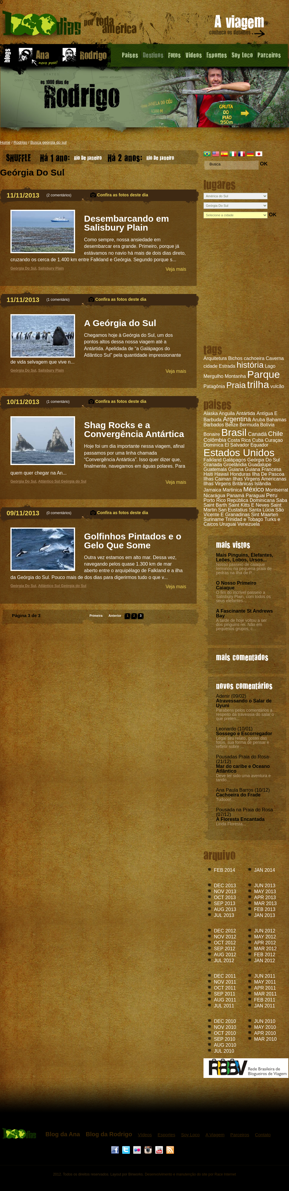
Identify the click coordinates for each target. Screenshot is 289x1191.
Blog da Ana (62, 1134)
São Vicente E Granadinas (243, 512)
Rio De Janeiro (71, 156)
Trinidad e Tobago (244, 519)
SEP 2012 (224, 948)
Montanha (235, 376)
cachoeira (254, 358)
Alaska (210, 413)
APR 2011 (265, 987)
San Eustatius (233, 509)
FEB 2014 (224, 870)
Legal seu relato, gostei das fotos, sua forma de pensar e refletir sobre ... (242, 742)
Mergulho (213, 376)
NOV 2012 (225, 936)
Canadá (257, 434)
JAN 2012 (264, 960)
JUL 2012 (224, 960)
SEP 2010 (224, 1039)
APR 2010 (265, 1033)
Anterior (114, 615)
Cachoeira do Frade (238, 794)
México (253, 489)
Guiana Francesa (263, 469)
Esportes (216, 55)
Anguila (227, 413)
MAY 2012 (265, 936)
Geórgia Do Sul (263, 459)
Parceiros (269, 55)
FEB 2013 (264, 909)
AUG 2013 (225, 909)
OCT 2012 (225, 942)
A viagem (237, 27)
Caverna (275, 358)
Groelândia (235, 464)
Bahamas (276, 419)
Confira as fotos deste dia (122, 194)
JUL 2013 (224, 915)
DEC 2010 (225, 1021)
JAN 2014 (264, 870)
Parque (263, 374)
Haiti (208, 474)
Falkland (212, 459)
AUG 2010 (225, 1045)
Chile (275, 433)
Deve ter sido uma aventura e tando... (243, 777)
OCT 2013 (225, 897)
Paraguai (255, 495)
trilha (258, 384)
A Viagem (215, 1134)
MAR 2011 (265, 993)
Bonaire (211, 434)
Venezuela (248, 524)
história (250, 365)
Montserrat (276, 489)
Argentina (237, 419)
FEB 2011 (264, 999)
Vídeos (145, 1134)
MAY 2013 (265, 891)
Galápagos (234, 459)
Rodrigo (20, 142)
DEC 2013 (225, 885)
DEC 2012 (225, 930)
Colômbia (214, 440)
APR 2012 (265, 942)
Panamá (235, 495)
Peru (271, 495)
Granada (212, 464)
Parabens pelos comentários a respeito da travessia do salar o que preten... (245, 714)
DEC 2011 (225, 976)
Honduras (240, 474)
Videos (193, 55)
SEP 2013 (224, 903)
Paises (130, 55)
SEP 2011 (224, 993)
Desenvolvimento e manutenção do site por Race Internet (190, 1174)
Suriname (213, 519)
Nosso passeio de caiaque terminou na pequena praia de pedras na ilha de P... (244, 568)
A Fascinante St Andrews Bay (244, 613)
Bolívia (267, 424)
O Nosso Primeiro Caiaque (236, 585)
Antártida (245, 413)
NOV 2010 (225, 1027)
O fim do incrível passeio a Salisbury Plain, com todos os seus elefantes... (243, 596)
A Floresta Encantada (240, 819)
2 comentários (59, 195)
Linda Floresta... (231, 823)
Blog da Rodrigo (109, 1134)
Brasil (234, 432)
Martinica (232, 489)
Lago (270, 366)
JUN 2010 (264, 1021)
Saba (281, 500)
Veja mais (176, 269)
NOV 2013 (225, 891)
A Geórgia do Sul (120, 323)
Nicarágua (214, 495)
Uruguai (227, 524)
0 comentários (59, 513)
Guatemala (215, 469)
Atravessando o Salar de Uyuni (244, 703)
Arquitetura (215, 358)
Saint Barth (215, 505)
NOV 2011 (225, 982)
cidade (210, 366)
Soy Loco (242, 55)
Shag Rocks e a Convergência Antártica (134, 429)
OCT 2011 (225, 987)
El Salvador (237, 444)
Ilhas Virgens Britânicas (228, 483)
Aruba (258, 419)
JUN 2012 (264, 930)
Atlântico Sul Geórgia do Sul (62, 481)
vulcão (277, 386)
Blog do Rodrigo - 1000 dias (69, 25)
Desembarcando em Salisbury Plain (126, 223)
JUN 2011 (264, 976)
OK (264, 164)
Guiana (236, 469)
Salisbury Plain (51, 268)
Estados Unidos (238, 452)
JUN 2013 (264, 885)
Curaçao (274, 440)
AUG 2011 (225, 999)
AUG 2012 (225, 954)
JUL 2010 (224, 1051)
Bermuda (249, 424)
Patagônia (214, 386)
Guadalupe (259, 464)
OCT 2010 (225, 1033)
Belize (231, 424)
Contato (263, 1134)
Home (5, 142)
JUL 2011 (224, 1005)
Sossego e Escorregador (244, 733)
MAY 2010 (265, 1027)
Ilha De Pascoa (268, 474)
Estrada (227, 366)
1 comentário (58, 300)
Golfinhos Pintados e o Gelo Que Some (132, 540)
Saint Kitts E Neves (249, 505)
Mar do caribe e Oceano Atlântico (243, 769)
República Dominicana (251, 500)
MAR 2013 (265, 903)
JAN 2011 (264, 1005)
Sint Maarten (264, 514)
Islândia (262, 483)
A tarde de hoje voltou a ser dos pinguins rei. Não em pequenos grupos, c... (241, 624)
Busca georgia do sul (48, 142)
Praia (236, 385)
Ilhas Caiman (217, 478)
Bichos (235, 358)
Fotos (174, 55)
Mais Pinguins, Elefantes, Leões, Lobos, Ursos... (244, 557)
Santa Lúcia (261, 509)
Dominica (213, 444)
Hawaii (221, 474)
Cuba (257, 440)
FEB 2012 (264, 954)
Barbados (213, 424)
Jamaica (212, 489)
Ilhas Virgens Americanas (259, 478)
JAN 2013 (264, 915)
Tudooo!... (225, 799)
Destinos (153, 55)
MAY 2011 (265, 982)
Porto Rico (214, 500)
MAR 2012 (265, 948)
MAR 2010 (265, 1039)
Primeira (95, 615)
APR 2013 (265, 897)
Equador (259, 444)
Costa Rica (239, 440)
